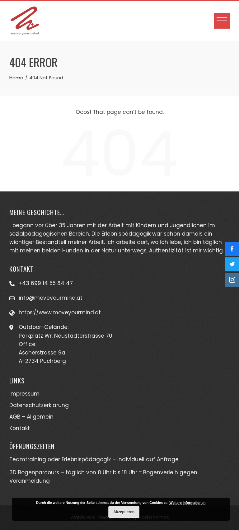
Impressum (24, 393)
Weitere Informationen (187, 502)
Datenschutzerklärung (39, 405)
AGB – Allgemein (31, 416)
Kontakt (19, 428)
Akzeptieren (123, 512)
